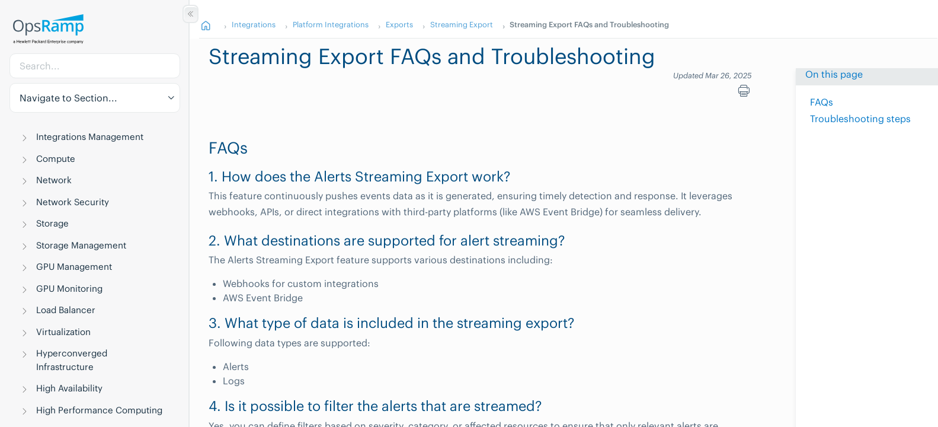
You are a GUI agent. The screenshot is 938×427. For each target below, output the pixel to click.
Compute (55, 158)
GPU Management (74, 266)
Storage (52, 223)
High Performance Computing (99, 410)
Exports (399, 24)
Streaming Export (461, 24)
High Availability (69, 388)
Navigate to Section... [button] (68, 98)
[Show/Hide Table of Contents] (191, 14)
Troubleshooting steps (860, 119)
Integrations (254, 24)
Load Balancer (65, 310)
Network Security (72, 202)
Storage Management (81, 245)
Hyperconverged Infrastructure (71, 360)
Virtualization (63, 331)
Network (54, 180)
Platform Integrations (331, 24)
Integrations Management (89, 136)
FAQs (821, 102)
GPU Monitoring (69, 288)
